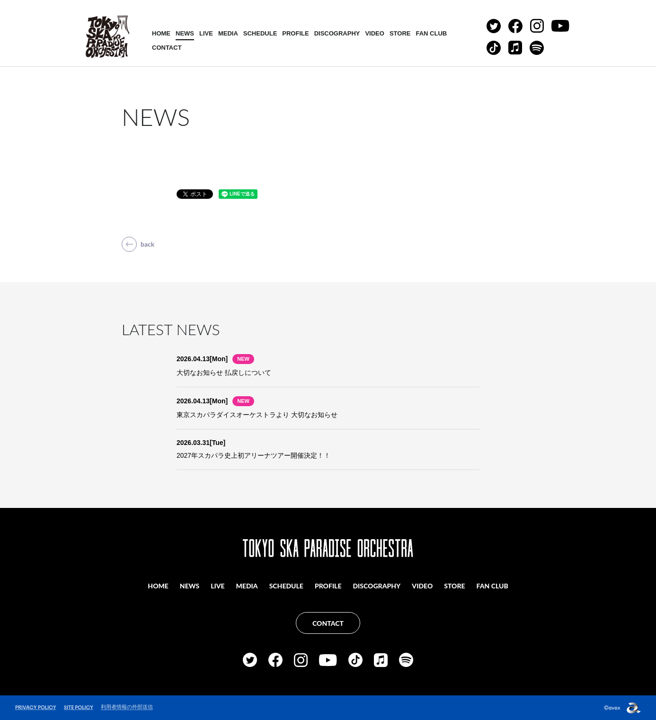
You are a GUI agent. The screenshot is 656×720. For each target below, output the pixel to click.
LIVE (206, 33)
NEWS (185, 33)
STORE (400, 33)
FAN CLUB (431, 33)
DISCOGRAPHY (337, 33)
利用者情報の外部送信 (127, 707)
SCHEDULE (260, 33)
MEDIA (228, 33)
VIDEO (374, 33)
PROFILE (295, 33)
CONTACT (167, 47)
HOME (161, 33)
